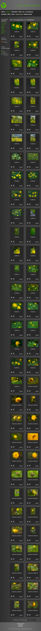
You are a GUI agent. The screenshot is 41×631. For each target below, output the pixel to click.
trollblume (5, 42)
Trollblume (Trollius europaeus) (12, 36)
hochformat (5, 54)
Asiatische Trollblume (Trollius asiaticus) (28, 391)
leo (3, 50)
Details (21, 36)
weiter (33, 619)
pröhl (4, 52)
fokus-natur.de (28, 5)
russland (5, 53)
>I (35, 619)
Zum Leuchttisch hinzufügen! (13, 36)
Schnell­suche (4, 19)
